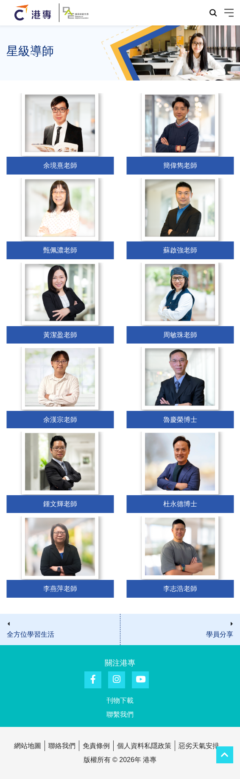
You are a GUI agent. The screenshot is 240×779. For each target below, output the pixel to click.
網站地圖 (27, 745)
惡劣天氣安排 (199, 745)
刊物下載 (120, 700)
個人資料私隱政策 (144, 745)
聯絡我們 (61, 745)
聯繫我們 (120, 714)
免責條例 (96, 745)
